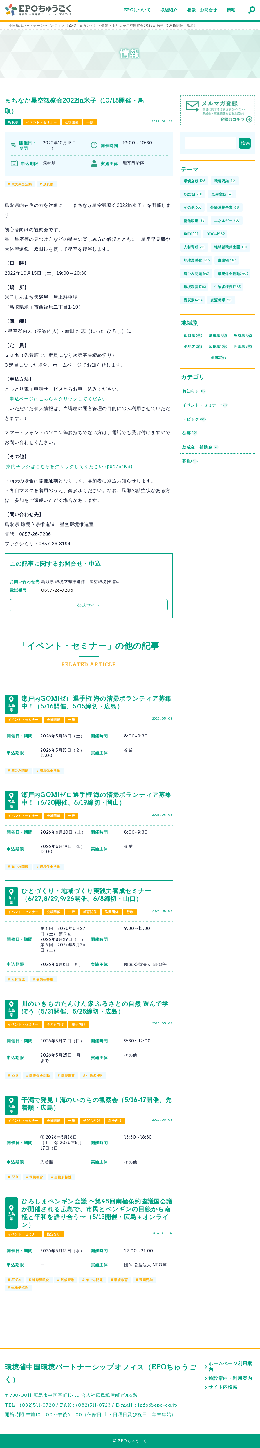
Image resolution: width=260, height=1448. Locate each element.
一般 (89, 122)
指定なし (53, 1234)
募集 (190, 461)
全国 (219, 357)
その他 (193, 207)
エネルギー (227, 220)
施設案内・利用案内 (230, 1378)
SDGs (16, 1280)
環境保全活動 (21, 184)
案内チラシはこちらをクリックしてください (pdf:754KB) (69, 466)
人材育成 (18, 979)
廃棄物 (227, 260)
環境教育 (68, 1076)
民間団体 (111, 912)
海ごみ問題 (19, 770)
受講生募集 (44, 979)
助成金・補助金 (201, 447)
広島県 (218, 346)
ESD (14, 1076)
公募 (190, 433)
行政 (130, 912)
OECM (193, 194)
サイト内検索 (223, 1387)
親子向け (78, 1024)
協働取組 (194, 220)
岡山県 (243, 346)
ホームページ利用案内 (230, 1366)
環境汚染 (146, 1280)
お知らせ (194, 391)
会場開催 (72, 122)
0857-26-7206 (57, 590)
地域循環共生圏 (230, 247)
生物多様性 (94, 1076)
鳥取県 (13, 122)
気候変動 (67, 1280)
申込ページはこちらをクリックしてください (58, 398)
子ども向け (55, 1024)
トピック (194, 419)
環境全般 (194, 181)
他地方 (193, 346)
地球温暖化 (40, 1280)
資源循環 (221, 300)
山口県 (193, 335)
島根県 (218, 335)
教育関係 (90, 912)
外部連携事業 (224, 207)
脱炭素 (48, 184)
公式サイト (88, 605)
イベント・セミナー (41, 122)
